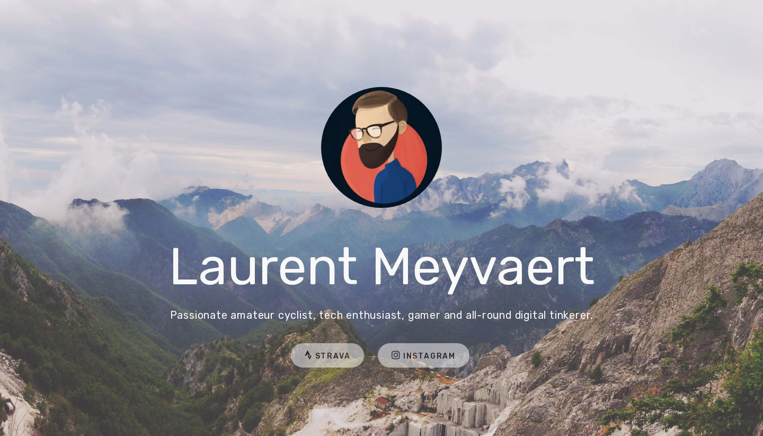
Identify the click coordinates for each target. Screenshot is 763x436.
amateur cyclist (271, 315)
